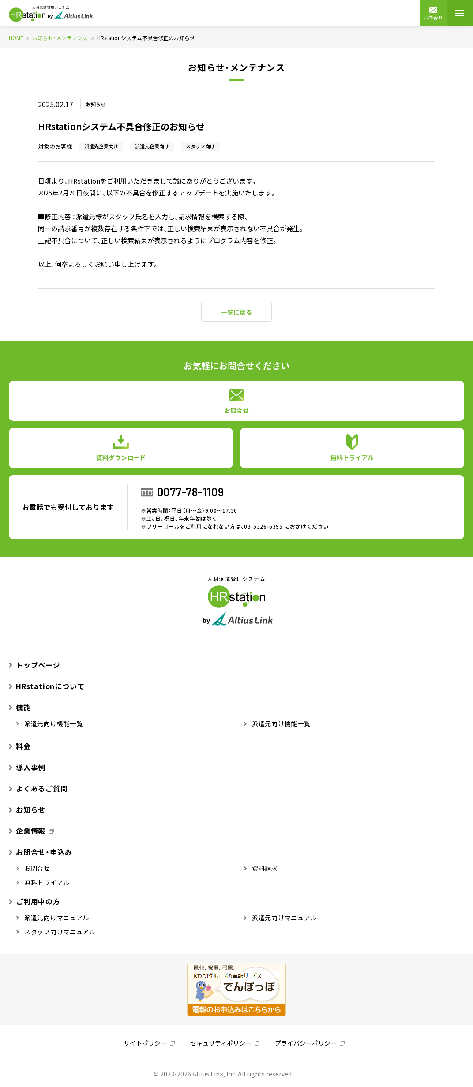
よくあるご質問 (38, 788)
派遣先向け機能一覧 (49, 723)
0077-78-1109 (190, 492)
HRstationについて (46, 686)
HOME (16, 38)
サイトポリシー (145, 1042)
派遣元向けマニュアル (280, 917)
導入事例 (27, 767)
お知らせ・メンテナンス (60, 38)
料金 (20, 746)
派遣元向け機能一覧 (277, 723)
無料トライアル (43, 882)
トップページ (34, 665)
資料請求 (261, 868)
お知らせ (27, 809)
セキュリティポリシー (221, 1042)
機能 (20, 707)
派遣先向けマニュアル (52, 917)
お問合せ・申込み (40, 852)
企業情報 (27, 830)
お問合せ (433, 13)
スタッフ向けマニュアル (56, 931)
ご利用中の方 (34, 901)
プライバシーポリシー (306, 1042)
